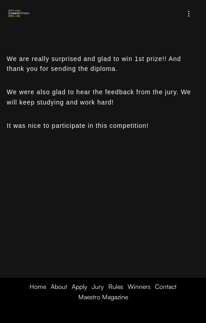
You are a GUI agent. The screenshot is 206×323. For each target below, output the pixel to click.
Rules (115, 286)
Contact (165, 286)
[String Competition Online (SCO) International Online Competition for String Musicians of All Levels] (19, 13)
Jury (98, 286)
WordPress (134, 314)
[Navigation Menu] (189, 13)
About (59, 286)
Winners (139, 286)
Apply (79, 286)
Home (38, 286)
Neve (63, 314)
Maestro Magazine (103, 297)
